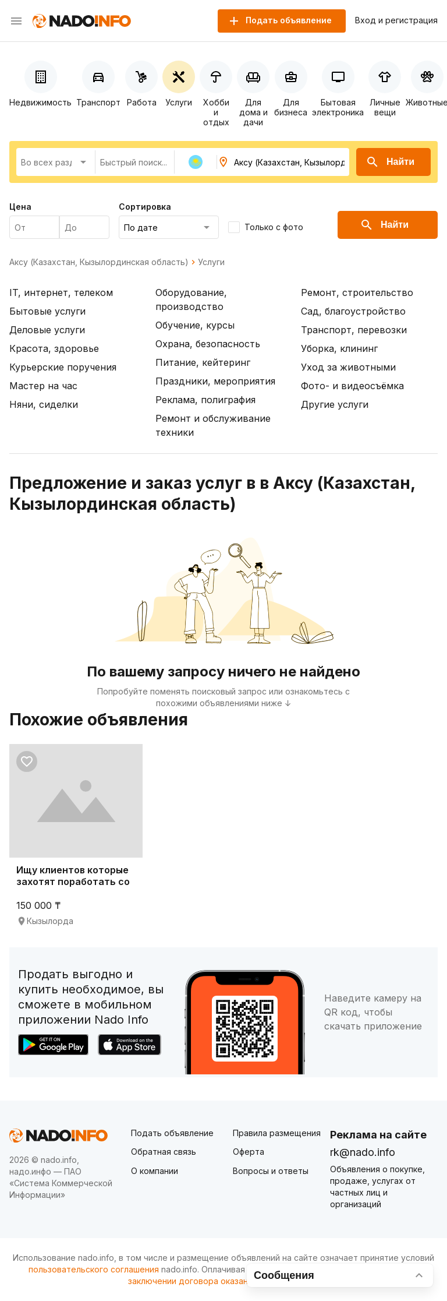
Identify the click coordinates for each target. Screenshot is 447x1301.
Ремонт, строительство (357, 292)
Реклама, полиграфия (205, 400)
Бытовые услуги (47, 311)
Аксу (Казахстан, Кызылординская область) (99, 262)
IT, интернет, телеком (61, 292)
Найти (390, 162)
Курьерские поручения (62, 367)
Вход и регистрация (396, 20)
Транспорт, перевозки (354, 330)
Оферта (248, 1152)
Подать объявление (172, 1133)
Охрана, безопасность (207, 344)
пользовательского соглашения (94, 1269)
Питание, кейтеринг (202, 362)
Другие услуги (334, 404)
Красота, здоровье (54, 348)
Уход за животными (348, 367)
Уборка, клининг (339, 348)
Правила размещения (277, 1133)
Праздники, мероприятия (215, 381)
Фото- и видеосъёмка (352, 386)
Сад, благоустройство (353, 311)
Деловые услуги (47, 330)
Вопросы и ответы (270, 1171)
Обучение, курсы (195, 325)
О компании (154, 1171)
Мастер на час (43, 386)
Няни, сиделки (43, 404)
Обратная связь (163, 1152)
